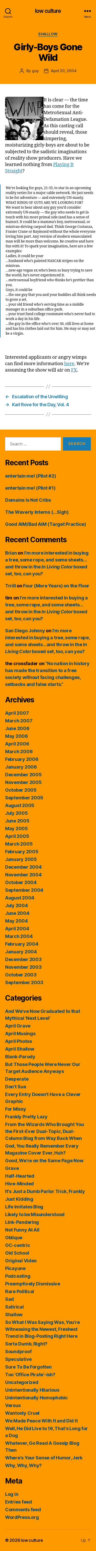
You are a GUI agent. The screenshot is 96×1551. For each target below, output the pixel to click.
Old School (17, 1253)
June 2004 (17, 913)
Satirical (14, 1307)
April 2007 (17, 713)
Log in (11, 1494)
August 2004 (19, 897)
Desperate (17, 1079)
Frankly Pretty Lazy (26, 1116)
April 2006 (17, 744)
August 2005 (19, 805)
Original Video (21, 1260)
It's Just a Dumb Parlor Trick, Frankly (45, 1191)
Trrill (10, 585)
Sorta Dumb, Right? (26, 1343)
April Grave (17, 1026)
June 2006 (17, 728)
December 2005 (23, 774)
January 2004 (21, 951)
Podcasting (17, 1276)
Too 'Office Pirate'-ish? (30, 1374)
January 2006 (21, 767)
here (69, 364)
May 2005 (16, 828)
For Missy (15, 1109)
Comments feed (23, 1509)
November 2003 (23, 967)
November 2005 (23, 782)
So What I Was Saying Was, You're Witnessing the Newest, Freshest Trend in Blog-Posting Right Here (42, 1329)
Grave (12, 1168)
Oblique (13, 1237)
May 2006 (16, 736)
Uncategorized (21, 1382)
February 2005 (21, 851)
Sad (9, 1299)
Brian (11, 553)
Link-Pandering (22, 1222)
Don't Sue (15, 1086)
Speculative (18, 1359)
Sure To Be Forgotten (28, 1367)
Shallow (48, 34)
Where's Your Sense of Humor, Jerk (43, 1457)
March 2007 (18, 720)
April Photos (18, 1041)
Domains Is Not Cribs (28, 500)
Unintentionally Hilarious (32, 1390)
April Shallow (19, 1049)
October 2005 (21, 790)
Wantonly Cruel (22, 1413)
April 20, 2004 (63, 70)
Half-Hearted (19, 1176)
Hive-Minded (19, 1183)
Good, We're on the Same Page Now (44, 1160)
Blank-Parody (20, 1056)
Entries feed (18, 1502)
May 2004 (16, 921)
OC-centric (17, 1245)
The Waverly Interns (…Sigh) (37, 512)
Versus (12, 1405)
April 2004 (17, 928)
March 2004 (19, 936)
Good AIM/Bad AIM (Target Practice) (45, 524)
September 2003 (24, 982)
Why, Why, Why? (23, 1465)
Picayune (15, 1268)
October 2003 (21, 974)
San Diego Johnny (25, 630)
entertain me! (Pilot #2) (30, 476)
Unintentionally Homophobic (36, 1397)
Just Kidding (19, 1199)
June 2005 (17, 820)
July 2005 (16, 813)
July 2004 (16, 905)
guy (35, 70)
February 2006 (21, 759)
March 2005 (19, 844)
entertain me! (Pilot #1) (30, 488)
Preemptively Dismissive (32, 1283)
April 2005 (17, 836)
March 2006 (19, 751)
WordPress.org (22, 1517)
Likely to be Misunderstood (35, 1214)
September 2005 (24, 797)
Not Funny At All (22, 1230)
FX (74, 370)
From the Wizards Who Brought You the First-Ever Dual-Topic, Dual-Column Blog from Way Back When (44, 1131)
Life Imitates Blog (24, 1206)
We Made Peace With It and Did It (41, 1420)
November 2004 (23, 874)
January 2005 (21, 859)
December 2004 (23, 867)
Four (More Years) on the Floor (56, 585)
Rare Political (19, 1291)
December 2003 (23, 959)
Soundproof (18, 1351)
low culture (48, 11)
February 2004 (21, 944)
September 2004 (24, 890)
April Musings (20, 1033)
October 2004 (21, 882)
